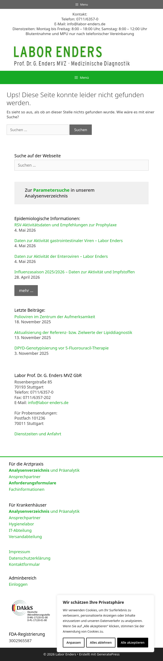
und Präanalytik (44, 470)
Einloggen (18, 584)
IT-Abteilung (20, 530)
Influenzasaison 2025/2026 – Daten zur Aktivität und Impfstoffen (74, 271)
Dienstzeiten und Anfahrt (37, 433)
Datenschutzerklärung (29, 558)
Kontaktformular (24, 564)
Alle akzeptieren (132, 642)
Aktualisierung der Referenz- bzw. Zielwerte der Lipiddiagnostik (73, 332)
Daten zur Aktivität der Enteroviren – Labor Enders (61, 256)
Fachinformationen (26, 489)
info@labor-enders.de (86, 23)
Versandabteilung (25, 536)
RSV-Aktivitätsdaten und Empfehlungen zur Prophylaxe (65, 224)
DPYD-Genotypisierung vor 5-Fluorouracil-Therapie (61, 348)
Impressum (19, 551)
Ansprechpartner (24, 476)
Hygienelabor (21, 524)
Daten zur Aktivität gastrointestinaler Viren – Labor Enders (68, 240)
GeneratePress (108, 654)
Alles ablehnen (101, 642)
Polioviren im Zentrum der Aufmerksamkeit (54, 316)
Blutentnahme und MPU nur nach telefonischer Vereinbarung (80, 33)
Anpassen (74, 642)
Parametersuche (51, 190)
